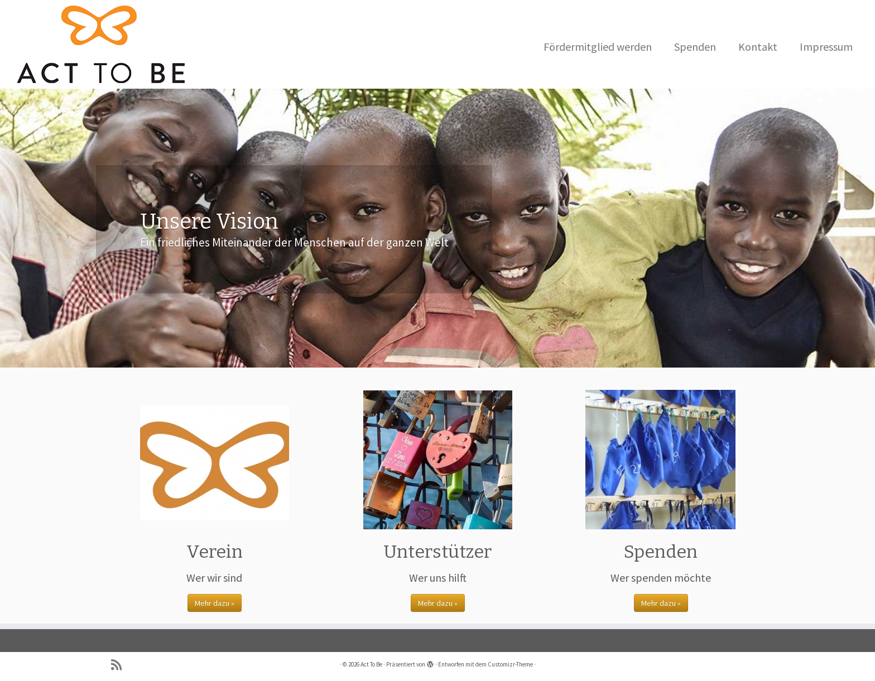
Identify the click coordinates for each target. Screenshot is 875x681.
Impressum (826, 47)
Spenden (695, 47)
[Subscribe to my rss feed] (120, 665)
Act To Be (371, 664)
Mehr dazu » (214, 603)
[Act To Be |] (101, 44)
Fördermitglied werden (598, 47)
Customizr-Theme (510, 664)
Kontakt (757, 47)
